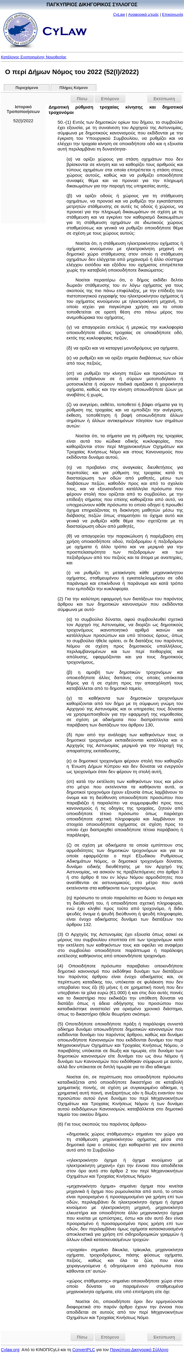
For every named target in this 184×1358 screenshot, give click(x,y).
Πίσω (82, 98)
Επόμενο (110, 98)
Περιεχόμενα (27, 88)
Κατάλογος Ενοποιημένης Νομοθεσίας (34, 57)
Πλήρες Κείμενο (74, 88)
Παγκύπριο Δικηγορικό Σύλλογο (139, 1349)
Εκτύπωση (164, 98)
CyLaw (119, 14)
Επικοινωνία (172, 14)
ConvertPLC (83, 1349)
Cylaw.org (10, 1349)
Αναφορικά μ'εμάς (143, 14)
